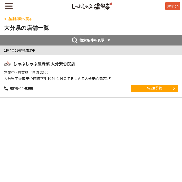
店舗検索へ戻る (20, 19)
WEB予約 (161, 88)
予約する (172, 6)
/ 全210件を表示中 (19, 50)
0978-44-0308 (18, 88)
